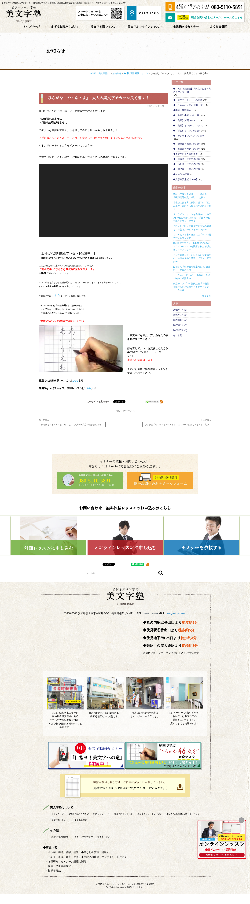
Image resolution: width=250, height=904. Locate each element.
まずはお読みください (65, 26)
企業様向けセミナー (186, 26)
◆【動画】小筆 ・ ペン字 (186, 115)
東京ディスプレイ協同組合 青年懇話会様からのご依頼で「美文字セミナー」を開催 (191, 286)
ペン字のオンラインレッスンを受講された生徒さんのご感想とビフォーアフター (192, 258)
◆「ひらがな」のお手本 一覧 (188, 105)
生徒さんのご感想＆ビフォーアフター (73, 829)
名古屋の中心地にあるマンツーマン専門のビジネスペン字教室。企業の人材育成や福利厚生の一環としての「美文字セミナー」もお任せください (64, 3)
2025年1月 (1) (180, 325)
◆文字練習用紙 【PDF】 (185, 179)
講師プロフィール (113, 823)
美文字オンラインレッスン (145, 26)
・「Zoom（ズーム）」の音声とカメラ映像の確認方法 (191, 277)
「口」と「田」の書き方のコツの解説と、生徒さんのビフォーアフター (192, 228)
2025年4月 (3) (180, 315)
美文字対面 (139, 823)
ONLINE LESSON (207, 836)
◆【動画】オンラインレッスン (188, 125)
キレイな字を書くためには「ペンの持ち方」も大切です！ (192, 236)
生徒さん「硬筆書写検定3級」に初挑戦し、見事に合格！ (191, 268)
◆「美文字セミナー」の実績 (187, 100)
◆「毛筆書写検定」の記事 (186, 149)
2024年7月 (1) (180, 330)
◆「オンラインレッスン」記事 (188, 135)
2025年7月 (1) (180, 310)
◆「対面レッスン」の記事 (186, 130)
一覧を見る (205, 296)
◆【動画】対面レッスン (185, 120)
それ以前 (177, 335)
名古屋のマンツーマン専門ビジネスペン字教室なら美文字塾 (128, 894)
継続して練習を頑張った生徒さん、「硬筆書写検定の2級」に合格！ (191, 196)
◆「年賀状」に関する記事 (186, 159)
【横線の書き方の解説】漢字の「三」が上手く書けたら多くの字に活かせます (192, 205)
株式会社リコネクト (135, 897)
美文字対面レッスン (104, 26)
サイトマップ (115, 846)
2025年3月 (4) (180, 320)
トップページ (31, 26)
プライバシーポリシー (90, 846)
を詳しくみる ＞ (220, 854)
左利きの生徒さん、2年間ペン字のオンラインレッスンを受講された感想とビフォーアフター (192, 246)
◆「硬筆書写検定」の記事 (186, 143)
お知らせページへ (125, 407)
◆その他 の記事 (181, 174)
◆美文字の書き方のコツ (185, 154)
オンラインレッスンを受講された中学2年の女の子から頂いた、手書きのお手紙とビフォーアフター (192, 217)
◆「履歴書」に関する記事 (186, 169)
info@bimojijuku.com (178, 624)
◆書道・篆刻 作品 (182, 110)
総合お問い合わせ (62, 846)
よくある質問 (218, 26)
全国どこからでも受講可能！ (220, 847)
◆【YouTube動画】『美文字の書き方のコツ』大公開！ (192, 90)
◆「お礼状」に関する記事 (186, 164)
